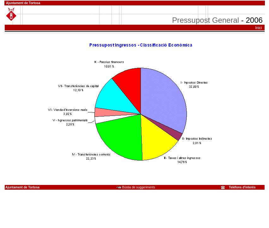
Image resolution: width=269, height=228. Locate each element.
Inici (258, 28)
